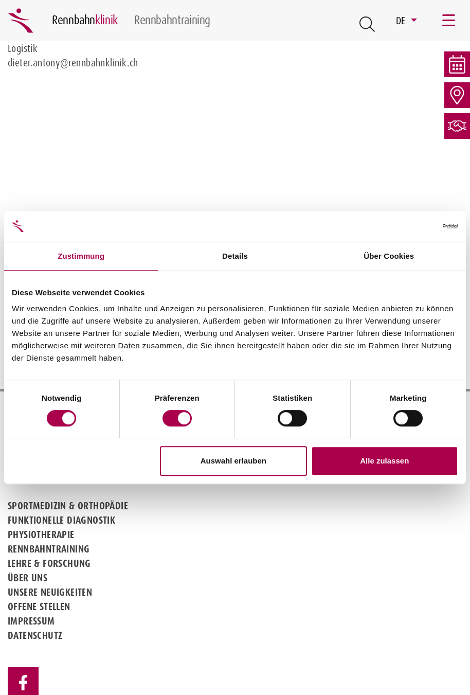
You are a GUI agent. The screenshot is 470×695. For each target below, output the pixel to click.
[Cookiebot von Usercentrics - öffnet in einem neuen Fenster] (413, 226)
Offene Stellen (39, 606)
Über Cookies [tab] (389, 256)
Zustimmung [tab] (81, 256)
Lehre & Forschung (49, 563)
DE (402, 20)
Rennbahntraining (48, 549)
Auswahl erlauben (233, 460)
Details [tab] (235, 256)
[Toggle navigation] (449, 20)
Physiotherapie (41, 534)
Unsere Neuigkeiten (50, 592)
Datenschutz (35, 635)
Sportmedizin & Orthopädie (68, 505)
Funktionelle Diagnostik (61, 520)
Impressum (31, 621)
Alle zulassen (384, 460)
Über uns (27, 577)
